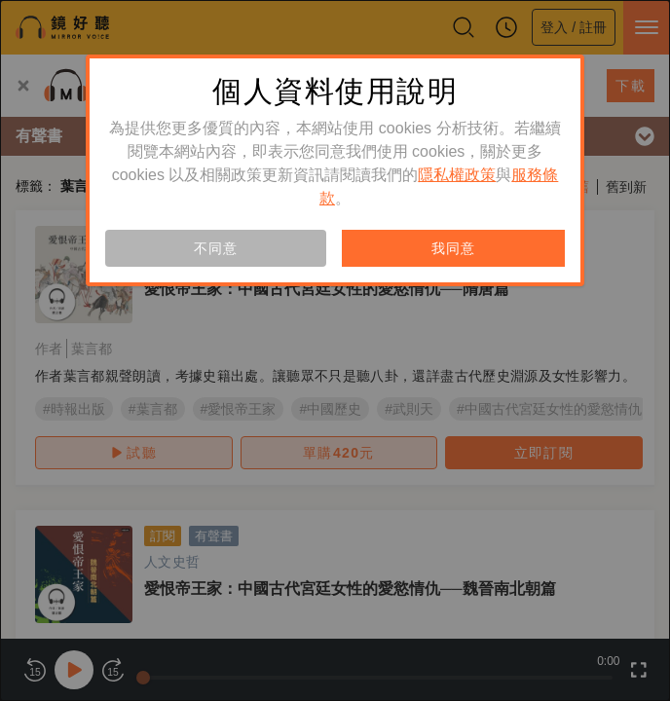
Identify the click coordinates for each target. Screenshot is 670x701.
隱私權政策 (457, 174)
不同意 (215, 248)
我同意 (452, 248)
